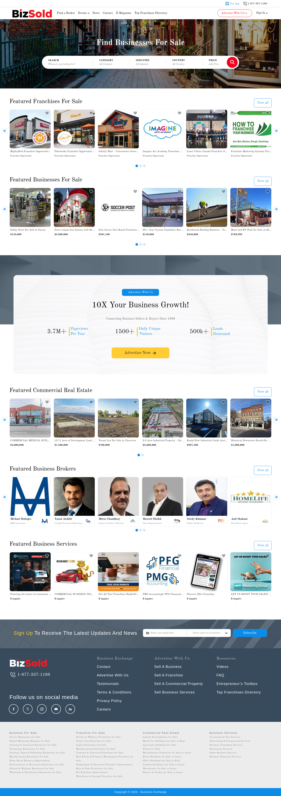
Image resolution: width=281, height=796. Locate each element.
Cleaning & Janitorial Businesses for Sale (33, 745)
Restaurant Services (221, 749)
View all (262, 103)
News (96, 13)
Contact (104, 667)
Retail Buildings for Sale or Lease (162, 757)
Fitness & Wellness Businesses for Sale (32, 769)
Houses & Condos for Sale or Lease (163, 772)
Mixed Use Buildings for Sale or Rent (164, 741)
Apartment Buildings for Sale (159, 745)
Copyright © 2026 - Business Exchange (140, 791)
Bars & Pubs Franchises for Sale (94, 769)
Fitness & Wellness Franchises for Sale (98, 737)
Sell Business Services (174, 692)
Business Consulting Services (226, 745)
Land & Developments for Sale (160, 737)
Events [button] (84, 13)
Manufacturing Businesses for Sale (29, 757)
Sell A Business (168, 667)
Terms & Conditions (114, 692)
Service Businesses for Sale (25, 737)
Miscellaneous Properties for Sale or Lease (167, 753)
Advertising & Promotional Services (230, 741)
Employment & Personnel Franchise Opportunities (104, 765)
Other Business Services (223, 753)
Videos (222, 667)
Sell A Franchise (168, 675)
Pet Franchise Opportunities (92, 772)
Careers (108, 13)
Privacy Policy (109, 701)
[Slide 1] (136, 166)
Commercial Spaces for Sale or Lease (164, 765)
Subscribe (249, 633)
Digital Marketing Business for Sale (30, 741)
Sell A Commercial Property (178, 684)
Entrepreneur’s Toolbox (237, 684)
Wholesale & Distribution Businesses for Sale (35, 772)
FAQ (220, 675)
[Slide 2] (140, 166)
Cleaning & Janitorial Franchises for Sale (100, 753)
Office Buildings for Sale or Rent (161, 761)
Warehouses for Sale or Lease (160, 769)
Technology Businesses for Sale (27, 749)
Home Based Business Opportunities (30, 761)
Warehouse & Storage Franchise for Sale (99, 776)
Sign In (262, 13)
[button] (111, 62)
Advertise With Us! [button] (234, 13)
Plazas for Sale (151, 749)
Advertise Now (140, 353)
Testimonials (108, 684)
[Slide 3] (144, 166)
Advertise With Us (141, 292)
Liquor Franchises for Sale (91, 745)
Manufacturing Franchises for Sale (95, 749)
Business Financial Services (225, 757)
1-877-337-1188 (30, 674)
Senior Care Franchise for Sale (93, 741)
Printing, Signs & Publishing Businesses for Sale (37, 753)
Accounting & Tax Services (225, 737)
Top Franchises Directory (150, 13)
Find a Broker (66, 13)
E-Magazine (123, 13)
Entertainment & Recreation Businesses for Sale (37, 765)
